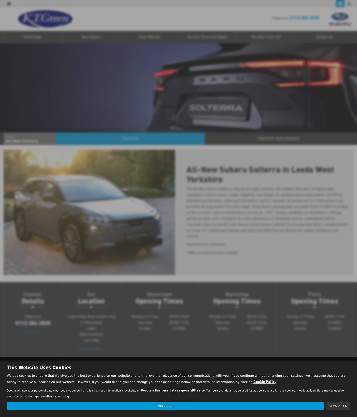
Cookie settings (338, 405)
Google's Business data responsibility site (173, 390)
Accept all (165, 406)
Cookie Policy (264, 381)
